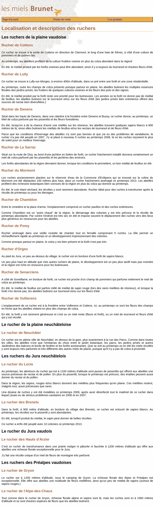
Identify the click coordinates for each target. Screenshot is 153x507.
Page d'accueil (10, 19)
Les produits (115, 19)
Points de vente (62, 19)
